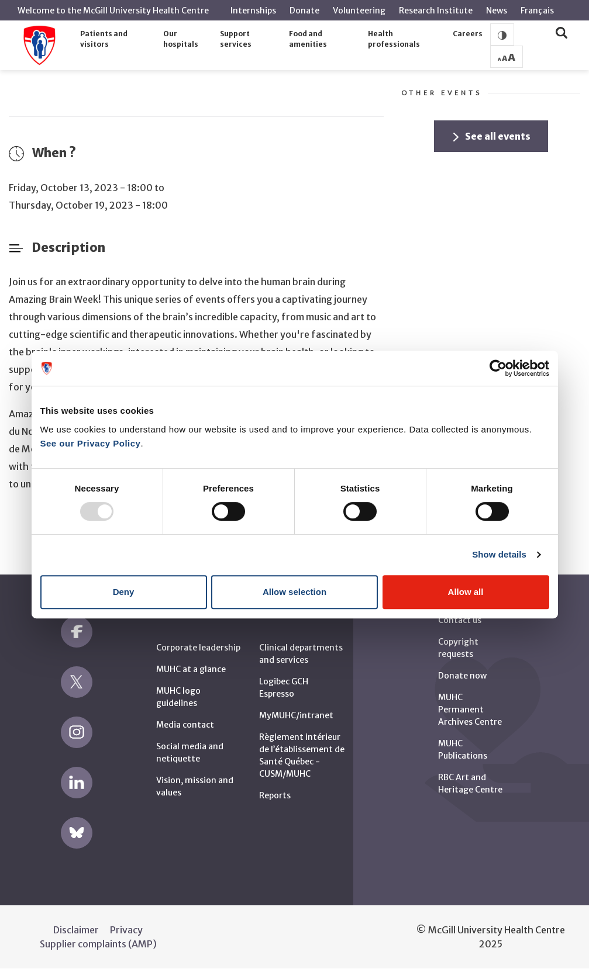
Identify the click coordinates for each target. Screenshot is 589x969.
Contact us (459, 620)
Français (537, 10)
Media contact (185, 724)
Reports (275, 795)
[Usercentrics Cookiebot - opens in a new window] (498, 368)
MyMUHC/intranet (296, 715)
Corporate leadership (198, 647)
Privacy (126, 930)
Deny (124, 592)
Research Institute (436, 10)
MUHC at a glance (191, 669)
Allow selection (294, 592)
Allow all (466, 592)
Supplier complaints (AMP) (98, 944)
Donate (304, 10)
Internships (253, 10)
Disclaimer (76, 930)
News (496, 10)
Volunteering (359, 10)
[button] (118, 39)
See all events (492, 136)
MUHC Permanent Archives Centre (470, 709)
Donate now (462, 675)
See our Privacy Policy (90, 443)
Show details (499, 554)
